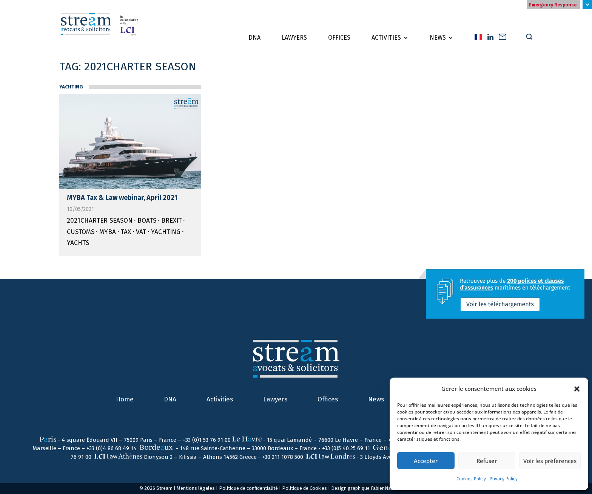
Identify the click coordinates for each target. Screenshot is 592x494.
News (438, 38)
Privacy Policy (504, 479)
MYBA (107, 232)
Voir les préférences (550, 461)
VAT (141, 232)
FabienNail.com (387, 488)
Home (125, 399)
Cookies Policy (471, 479)
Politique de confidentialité (248, 488)
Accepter (426, 461)
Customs (80, 232)
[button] (577, 389)
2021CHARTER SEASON (100, 221)
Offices (339, 38)
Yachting (71, 87)
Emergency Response (553, 5)
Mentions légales (196, 488)
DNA (254, 38)
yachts (78, 243)
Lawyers (294, 38)
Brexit (171, 221)
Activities (386, 38)
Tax (126, 232)
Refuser (486, 461)
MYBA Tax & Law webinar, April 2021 (122, 198)
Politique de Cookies (304, 488)
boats (146, 221)
